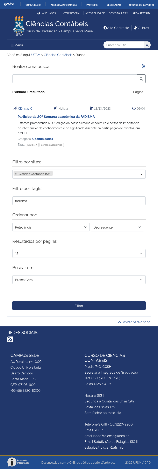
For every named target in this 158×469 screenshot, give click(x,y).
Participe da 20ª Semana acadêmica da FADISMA (56, 116)
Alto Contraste (116, 27)
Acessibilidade (95, 13)
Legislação (114, 4)
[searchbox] (54, 174)
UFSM (137, 462)
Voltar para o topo (134, 322)
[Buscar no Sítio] (123, 45)
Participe (92, 4)
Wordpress (108, 462)
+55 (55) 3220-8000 (25, 390)
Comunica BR (33, 4)
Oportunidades (42, 139)
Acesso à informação (64, 4)
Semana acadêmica (51, 144)
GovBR (9, 4)
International (71, 13)
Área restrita (141, 13)
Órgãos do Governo (141, 4)
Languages (46, 13)
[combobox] (79, 174)
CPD (148, 462)
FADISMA (32, 144)
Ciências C (25, 108)
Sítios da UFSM (118, 13)
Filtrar (79, 305)
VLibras (141, 27)
